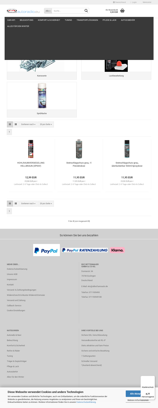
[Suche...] (48, 11)
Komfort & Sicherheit (49, 20)
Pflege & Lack (109, 20)
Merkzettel (146, 2)
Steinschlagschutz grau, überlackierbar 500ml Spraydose (127, 170)
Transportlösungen (87, 20)
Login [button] (133, 2)
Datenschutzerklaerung (17, 275)
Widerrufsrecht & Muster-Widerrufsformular (26, 301)
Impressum (12, 285)
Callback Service (14, 311)
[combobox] (28, 130)
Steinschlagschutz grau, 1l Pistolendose (78, 170)
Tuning (68, 20)
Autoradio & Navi (14, 341)
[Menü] (153, 378)
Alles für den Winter (15, 383)
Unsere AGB (12, 280)
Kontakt (10, 290)
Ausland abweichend (92, 371)
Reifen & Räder (13, 356)
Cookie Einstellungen (16, 316)
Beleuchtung (26, 20)
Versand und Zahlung (16, 306)
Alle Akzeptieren (138, 393)
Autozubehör (128, 20)
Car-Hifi (11, 20)
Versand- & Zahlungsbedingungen (21, 296)
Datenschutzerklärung (86, 402)
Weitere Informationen (138, 400)
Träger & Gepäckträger (17, 367)
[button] (119, 2)
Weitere (143, 20)
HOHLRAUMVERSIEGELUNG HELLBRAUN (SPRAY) (31, 170)
